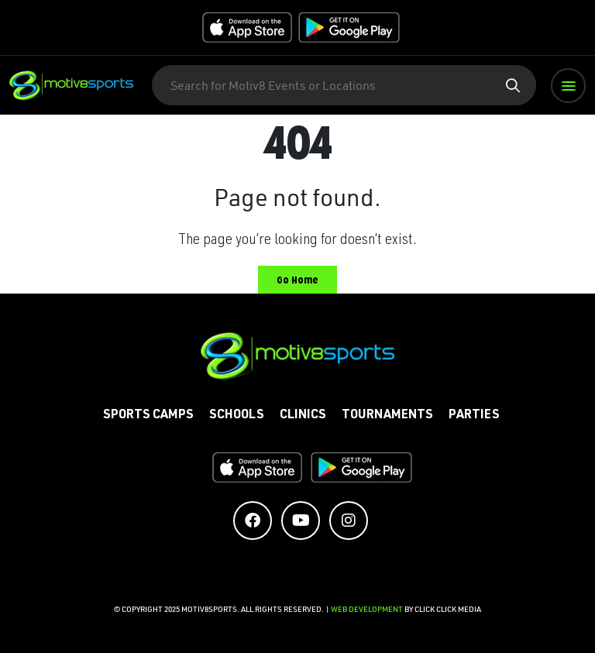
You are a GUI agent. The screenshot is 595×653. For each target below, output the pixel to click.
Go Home (297, 280)
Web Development (367, 609)
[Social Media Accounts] (252, 520)
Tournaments (387, 416)
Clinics (303, 416)
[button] (568, 85)
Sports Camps (148, 416)
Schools (236, 416)
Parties (474, 416)
